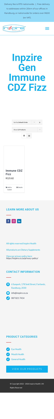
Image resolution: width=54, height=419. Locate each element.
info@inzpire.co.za (19, 293)
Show (20, 130)
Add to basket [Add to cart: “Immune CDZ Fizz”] (9, 188)
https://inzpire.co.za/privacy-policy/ (22, 258)
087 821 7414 (17, 298)
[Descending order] (39, 122)
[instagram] (14, 221)
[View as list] (29, 135)
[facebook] (8, 221)
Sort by (21, 122)
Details (20, 187)
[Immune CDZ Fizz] (14, 156)
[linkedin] (19, 221)
